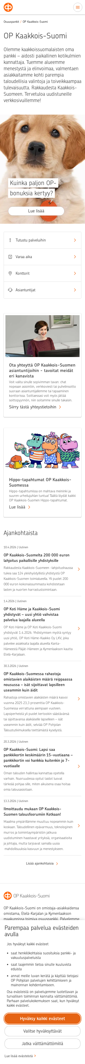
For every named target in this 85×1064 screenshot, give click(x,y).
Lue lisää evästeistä (19, 1056)
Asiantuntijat (42, 290)
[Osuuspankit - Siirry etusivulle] (8, 7)
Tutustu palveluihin (42, 240)
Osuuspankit (11, 21)
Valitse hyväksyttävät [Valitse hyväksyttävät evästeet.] (42, 1031)
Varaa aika (42, 256)
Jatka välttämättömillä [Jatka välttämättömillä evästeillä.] (42, 1043)
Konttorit (42, 273)
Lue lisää (36, 211)
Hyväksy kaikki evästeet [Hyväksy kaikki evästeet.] (42, 1018)
